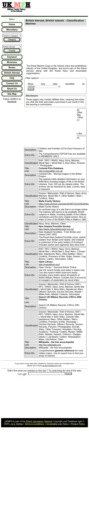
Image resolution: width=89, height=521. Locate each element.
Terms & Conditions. (35, 424)
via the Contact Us (49, 366)
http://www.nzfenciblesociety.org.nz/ (56, 229)
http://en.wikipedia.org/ (50, 345)
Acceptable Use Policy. (57, 424)
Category (12, 40)
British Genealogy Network (39, 421)
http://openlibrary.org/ (49, 264)
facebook (11, 101)
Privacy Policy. (78, 424)
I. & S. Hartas (16, 424)
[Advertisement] (56, 8)
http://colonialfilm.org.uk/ (51, 171)
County (12, 50)
